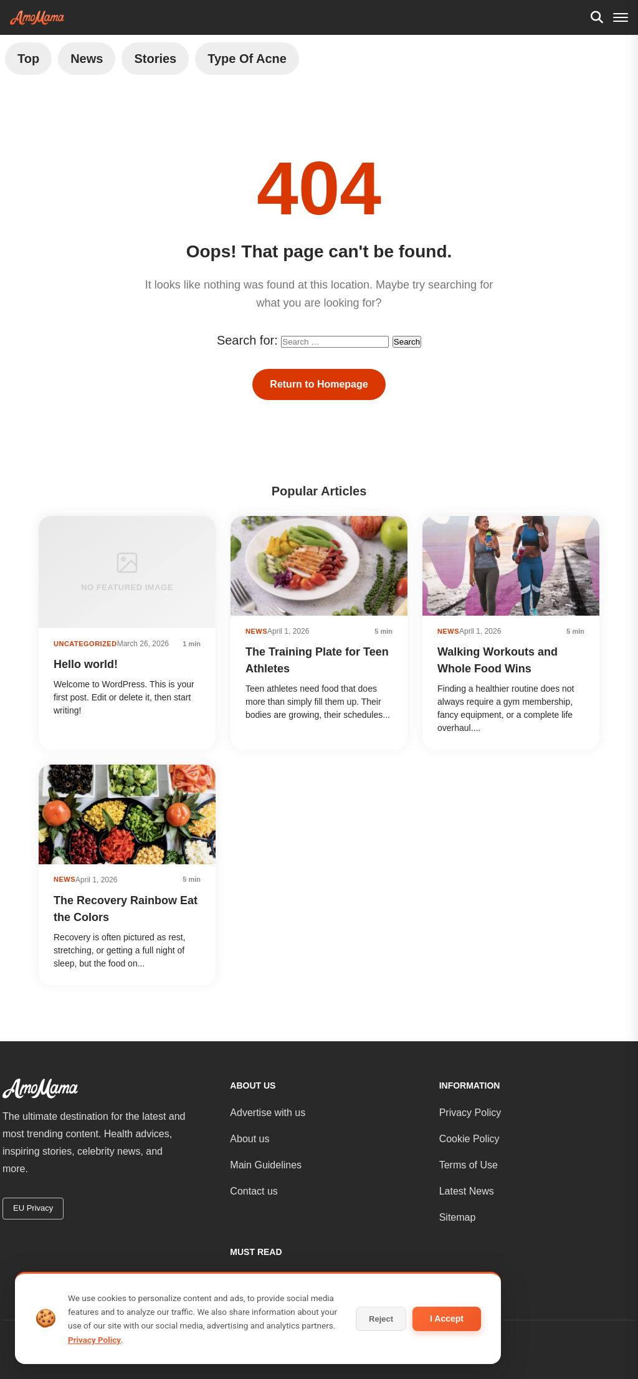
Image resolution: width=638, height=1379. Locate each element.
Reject (381, 1319)
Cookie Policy (469, 1138)
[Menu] (620, 17)
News (86, 58)
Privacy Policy (470, 1112)
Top (28, 58)
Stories (155, 58)
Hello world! (86, 664)
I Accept (447, 1319)
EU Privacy (33, 1208)
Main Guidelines (266, 1165)
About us (249, 1138)
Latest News (466, 1191)
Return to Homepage (319, 384)
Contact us (253, 1191)
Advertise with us (267, 1112)
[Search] (597, 17)
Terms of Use (468, 1165)
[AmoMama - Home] (37, 18)
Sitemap (457, 1217)
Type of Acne (247, 58)
